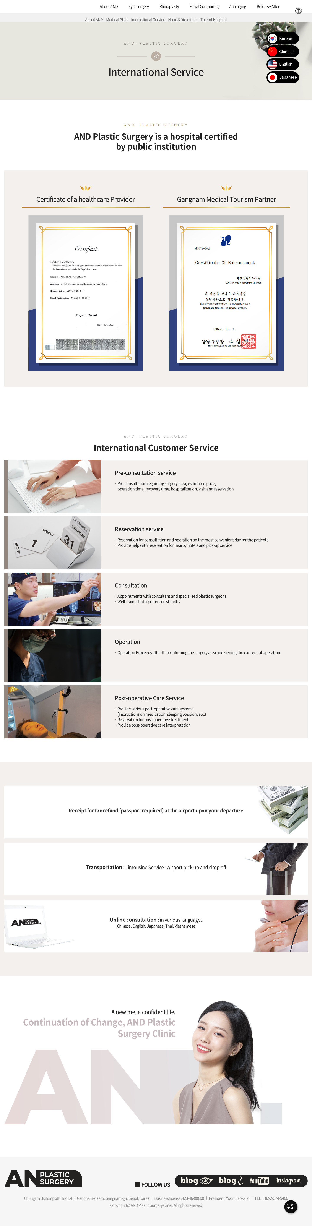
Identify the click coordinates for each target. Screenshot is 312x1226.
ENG (298, 11)
